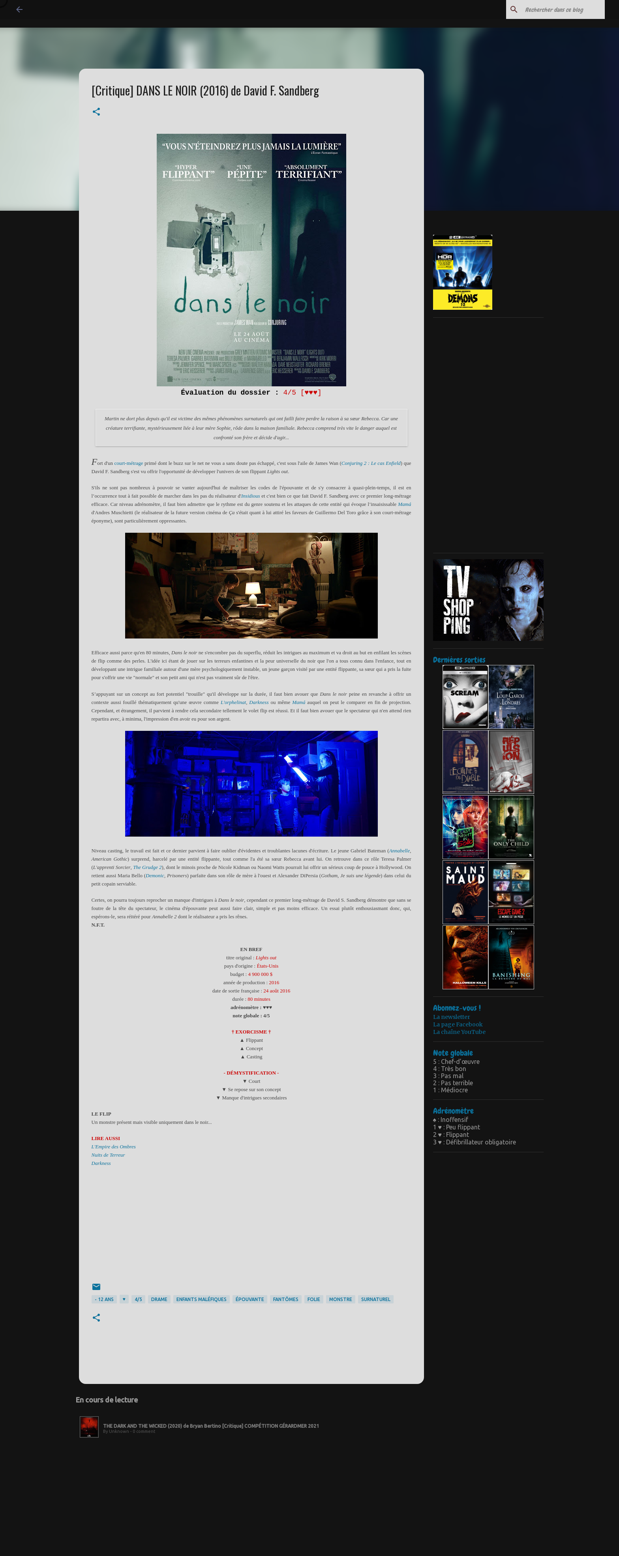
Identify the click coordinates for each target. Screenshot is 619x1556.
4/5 (138, 1299)
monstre (340, 1299)
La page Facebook (458, 1024)
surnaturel (375, 1299)
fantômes (285, 1299)
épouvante (250, 1299)
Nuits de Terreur (108, 1155)
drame (159, 1299)
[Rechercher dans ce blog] (563, 9)
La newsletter (451, 1016)
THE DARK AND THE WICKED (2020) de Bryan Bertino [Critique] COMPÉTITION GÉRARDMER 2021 (211, 1426)
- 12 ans (104, 1299)
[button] (96, 112)
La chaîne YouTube (459, 1031)
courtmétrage (128, 463)
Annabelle (399, 851)
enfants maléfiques (201, 1299)
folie (314, 1299)
